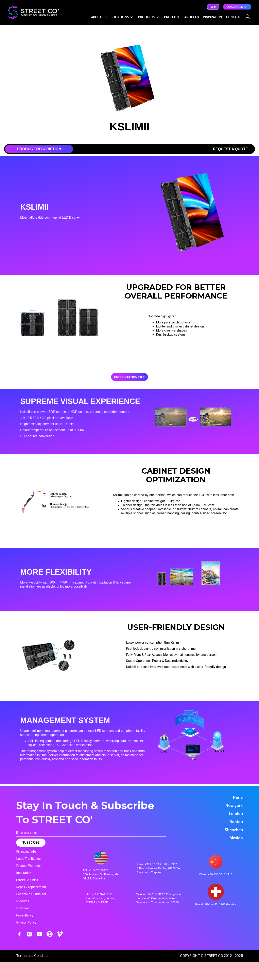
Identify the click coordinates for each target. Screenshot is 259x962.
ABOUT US (99, 17)
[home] (33, 12)
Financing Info (26, 852)
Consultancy (24, 915)
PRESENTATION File (129, 377)
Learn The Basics (28, 859)
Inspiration (23, 873)
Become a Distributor (31, 894)
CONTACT (233, 17)
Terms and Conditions (34, 955)
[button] (237, 7)
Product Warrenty (28, 866)
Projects (172, 17)
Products (22, 901)
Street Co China (27, 880)
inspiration (212, 17)
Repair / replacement (31, 887)
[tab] (39, 149)
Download (23, 908)
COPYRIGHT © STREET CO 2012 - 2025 (211, 955)
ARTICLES (191, 17)
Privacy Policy (26, 922)
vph (213, 7)
